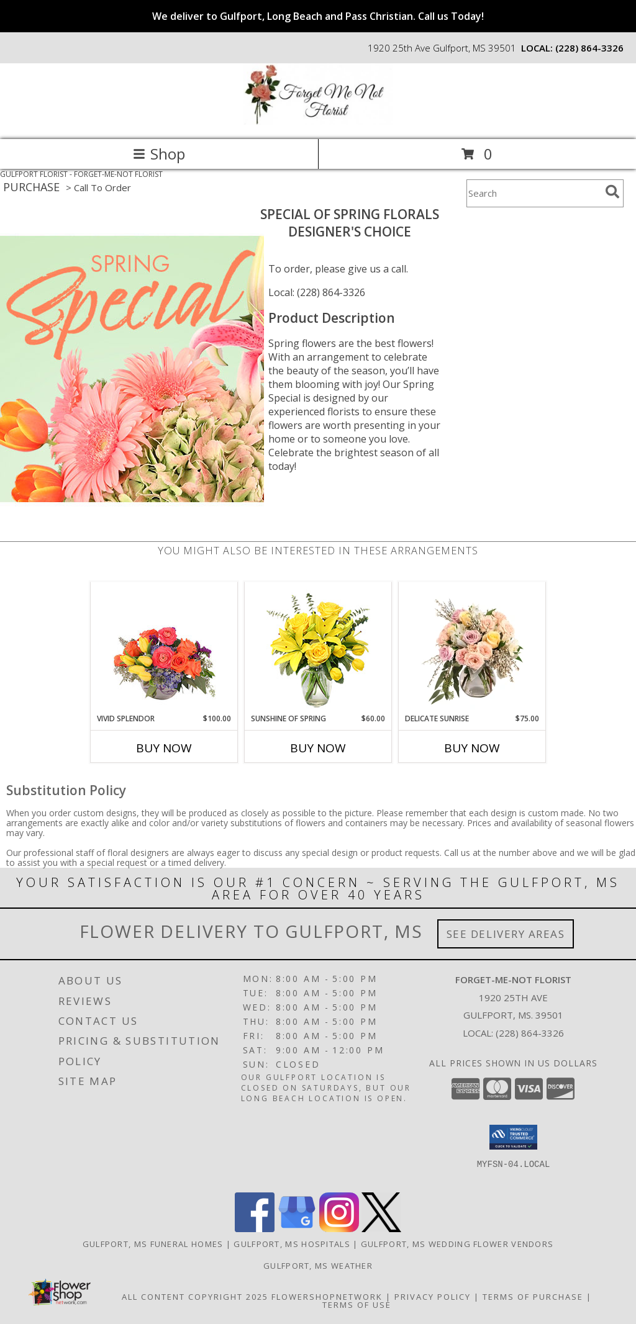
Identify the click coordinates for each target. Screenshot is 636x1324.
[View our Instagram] (339, 1229)
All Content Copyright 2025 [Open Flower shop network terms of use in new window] (195, 1296)
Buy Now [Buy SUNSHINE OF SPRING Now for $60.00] (318, 748)
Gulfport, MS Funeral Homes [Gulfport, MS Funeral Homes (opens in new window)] (153, 1244)
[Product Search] (533, 193)
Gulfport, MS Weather (318, 1265)
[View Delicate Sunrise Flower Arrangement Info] (472, 648)
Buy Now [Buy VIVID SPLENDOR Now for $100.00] (164, 748)
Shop (159, 153)
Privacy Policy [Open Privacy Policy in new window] (432, 1296)
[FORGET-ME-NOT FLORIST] (318, 121)
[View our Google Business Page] (297, 1229)
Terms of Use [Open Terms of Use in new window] (356, 1304)
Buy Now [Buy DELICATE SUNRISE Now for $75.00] (472, 748)
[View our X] (381, 1229)
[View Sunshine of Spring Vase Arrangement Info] (318, 648)
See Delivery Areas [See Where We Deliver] (506, 934)
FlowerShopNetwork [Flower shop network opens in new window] (327, 1296)
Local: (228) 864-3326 (316, 292)
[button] (513, 1137)
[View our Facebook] (255, 1229)
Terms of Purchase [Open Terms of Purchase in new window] (533, 1296)
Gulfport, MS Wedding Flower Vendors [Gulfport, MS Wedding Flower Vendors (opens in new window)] (457, 1244)
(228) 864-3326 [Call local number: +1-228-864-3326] (589, 48)
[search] (612, 191)
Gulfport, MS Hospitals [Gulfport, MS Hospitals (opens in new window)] (292, 1244)
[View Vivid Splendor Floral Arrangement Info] (164, 648)
